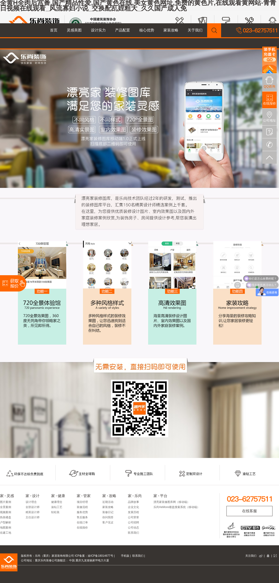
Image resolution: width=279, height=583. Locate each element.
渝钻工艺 (56, 507)
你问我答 (107, 517)
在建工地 (5, 532)
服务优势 (82, 512)
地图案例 (5, 527)
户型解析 (5, 522)
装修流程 (82, 507)
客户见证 (107, 522)
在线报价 (82, 527)
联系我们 (133, 532)
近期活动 (107, 502)
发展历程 (133, 512)
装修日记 (107, 512)
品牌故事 (133, 502)
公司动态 (133, 527)
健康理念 (56, 502)
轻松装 (55, 512)
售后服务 (82, 517)
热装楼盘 (5, 517)
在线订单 (82, 522)
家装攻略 (107, 507)
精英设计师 (33, 512)
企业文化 (133, 507)
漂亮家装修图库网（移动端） (171, 502)
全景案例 (5, 507)
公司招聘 (133, 522)
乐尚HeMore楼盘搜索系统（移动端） (176, 507)
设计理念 (31, 502)
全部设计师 (33, 507)
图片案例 (5, 502)
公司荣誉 (133, 517)
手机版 (125, 555)
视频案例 (5, 512)
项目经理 (82, 502)
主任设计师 (33, 517)
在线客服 (249, 511)
